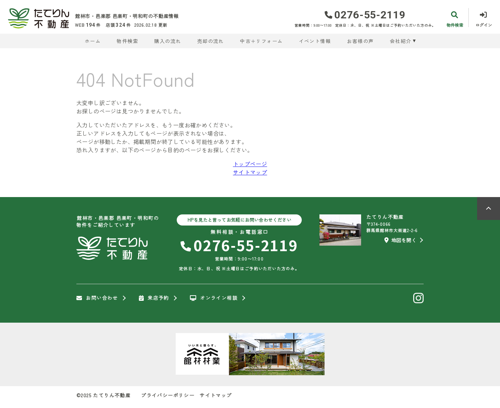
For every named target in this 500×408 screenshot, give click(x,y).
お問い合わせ (97, 298)
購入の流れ (167, 40)
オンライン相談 (214, 298)
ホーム (93, 40)
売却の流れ (210, 40)
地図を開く (400, 240)
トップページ (250, 164)
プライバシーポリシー (167, 395)
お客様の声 (360, 40)
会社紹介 (400, 40)
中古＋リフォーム (261, 40)
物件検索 (127, 40)
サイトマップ (250, 172)
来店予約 (154, 298)
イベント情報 (315, 40)
